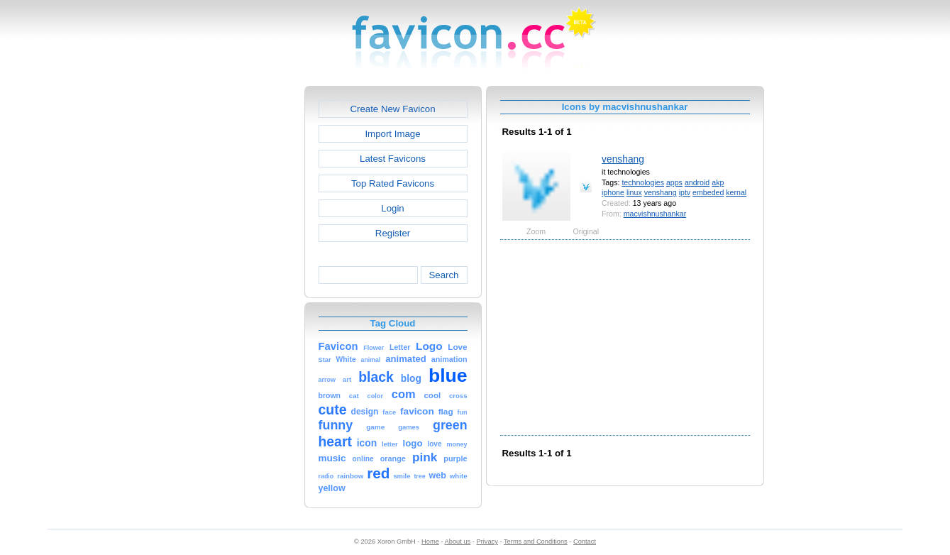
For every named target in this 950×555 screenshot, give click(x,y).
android (697, 182)
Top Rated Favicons (392, 183)
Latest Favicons (393, 158)
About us (458, 541)
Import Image (392, 133)
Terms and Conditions (536, 541)
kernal (736, 192)
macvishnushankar (655, 213)
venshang (623, 159)
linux (634, 192)
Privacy (486, 541)
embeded (708, 192)
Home (430, 541)
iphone (613, 192)
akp (718, 182)
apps (674, 182)
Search (443, 275)
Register (392, 233)
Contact (584, 541)
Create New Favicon (392, 109)
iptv (685, 192)
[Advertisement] (243, 299)
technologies (643, 182)
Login (392, 208)
